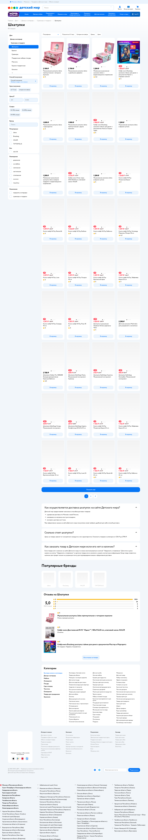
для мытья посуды (74, 680)
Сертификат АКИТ (46, 752)
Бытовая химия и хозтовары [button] (53, 673)
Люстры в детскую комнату (101, 682)
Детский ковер (120, 675)
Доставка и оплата (46, 735)
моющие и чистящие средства (78, 677)
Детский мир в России (14, 772)
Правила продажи (46, 742)
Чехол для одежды (121, 718)
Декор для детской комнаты (77, 699)
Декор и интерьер (27, 21)
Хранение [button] (47, 697)
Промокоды (44, 744)
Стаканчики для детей (99, 689)
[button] (135, 14)
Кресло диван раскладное (76, 711)
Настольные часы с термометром (78, 703)
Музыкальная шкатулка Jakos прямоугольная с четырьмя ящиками (84, 615)
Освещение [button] (48, 681)
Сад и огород (96, 714)
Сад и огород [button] (48, 686)
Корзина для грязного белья (124, 715)
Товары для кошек (120, 735)
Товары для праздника (122, 701)
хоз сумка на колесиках (76, 689)
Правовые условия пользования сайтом (32, 769)
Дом (16, 21)
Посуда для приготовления (100, 703)
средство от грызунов (75, 687)
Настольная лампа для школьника (102, 680)
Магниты (15, 62)
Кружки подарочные (18, 66)
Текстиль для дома (121, 689)
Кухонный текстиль (122, 687)
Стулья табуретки (74, 719)
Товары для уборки (74, 675)
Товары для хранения (122, 713)
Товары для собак (120, 740)
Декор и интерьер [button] (50, 676)
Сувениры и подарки (44, 21)
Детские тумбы (97, 673)
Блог (92, 749)
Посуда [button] (46, 684)
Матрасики (119, 673)
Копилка (71, 696)
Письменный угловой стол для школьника (78, 713)
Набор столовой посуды (100, 696)
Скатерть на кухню (121, 685)
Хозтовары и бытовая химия (77, 673)
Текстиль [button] (47, 689)
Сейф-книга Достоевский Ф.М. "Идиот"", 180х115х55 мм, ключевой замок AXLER (91, 630)
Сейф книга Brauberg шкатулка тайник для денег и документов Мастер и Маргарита (91, 644)
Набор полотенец (121, 677)
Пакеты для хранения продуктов (102, 692)
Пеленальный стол (74, 717)
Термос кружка (97, 694)
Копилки (14, 69)
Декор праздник (121, 708)
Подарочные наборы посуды (21, 58)
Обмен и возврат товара (48, 740)
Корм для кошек (120, 737)
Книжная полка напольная (76, 721)
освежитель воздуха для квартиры (79, 685)
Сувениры (15, 54)
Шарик (118, 706)
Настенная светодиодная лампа (102, 687)
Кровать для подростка (99, 677)
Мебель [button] (46, 678)
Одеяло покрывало (121, 680)
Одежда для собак (120, 744)
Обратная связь (45, 755)
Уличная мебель (97, 675)
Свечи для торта (121, 703)
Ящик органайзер (121, 711)
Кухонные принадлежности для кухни (102, 699)
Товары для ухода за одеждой (77, 692)
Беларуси (32, 772)
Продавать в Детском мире (49, 737)
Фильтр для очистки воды (100, 710)
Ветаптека (118, 746)
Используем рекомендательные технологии (21, 770)
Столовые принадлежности (101, 707)
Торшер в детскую (98, 685)
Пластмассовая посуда (99, 705)
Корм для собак (119, 742)
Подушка (95, 721)
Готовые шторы (120, 682)
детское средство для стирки (77, 682)
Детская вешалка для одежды (124, 720)
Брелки (14, 50)
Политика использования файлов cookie (50, 749)
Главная (10, 21)
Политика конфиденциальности (50, 746)
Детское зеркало (74, 708)
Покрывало (96, 717)
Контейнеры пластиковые (123, 722)
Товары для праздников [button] (52, 694)
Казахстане (25, 772)
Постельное (96, 719)
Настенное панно (74, 701)
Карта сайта (44, 757)
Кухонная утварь (97, 712)
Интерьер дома (73, 706)
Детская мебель (73, 694)
